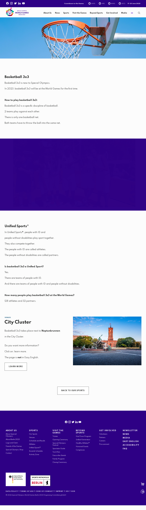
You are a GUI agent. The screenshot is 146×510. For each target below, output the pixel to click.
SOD (73, 496)
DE (132, 15)
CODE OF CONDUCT (45, 496)
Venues (8, 322)
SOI (67, 496)
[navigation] (80, 15)
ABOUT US (11, 435)
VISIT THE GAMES (58, 436)
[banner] (73, 14)
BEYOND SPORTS (80, 436)
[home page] (17, 13)
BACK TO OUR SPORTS (73, 395)
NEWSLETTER (130, 435)
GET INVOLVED (107, 435)
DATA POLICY (12, 496)
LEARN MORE (16, 371)
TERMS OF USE (27, 496)
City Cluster (18, 326)
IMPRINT (60, 496)
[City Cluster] (107, 345)
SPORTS (33, 435)
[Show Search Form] (139, 15)
